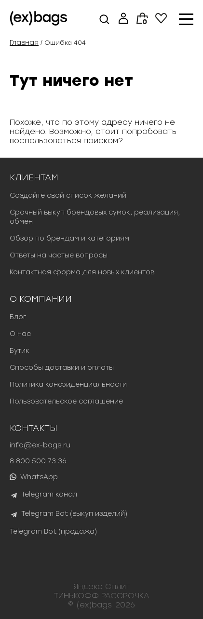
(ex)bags (94, 604)
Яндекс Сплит (101, 586)
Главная (24, 43)
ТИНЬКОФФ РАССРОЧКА (101, 595)
